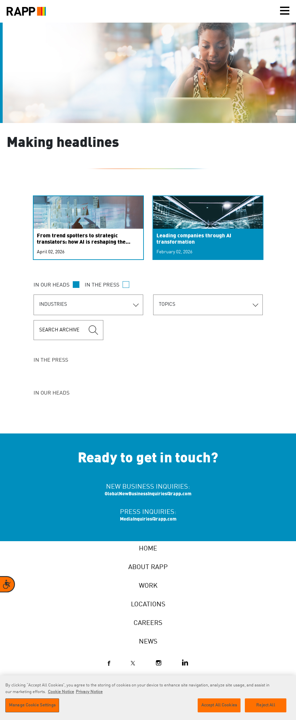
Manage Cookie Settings (32, 706)
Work (148, 586)
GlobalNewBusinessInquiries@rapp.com (148, 494)
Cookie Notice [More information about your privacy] (61, 693)
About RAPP (148, 567)
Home (148, 548)
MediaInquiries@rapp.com (148, 519)
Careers (148, 623)
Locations (148, 604)
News (148, 642)
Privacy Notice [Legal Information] (89, 693)
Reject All (265, 706)
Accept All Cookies (219, 706)
